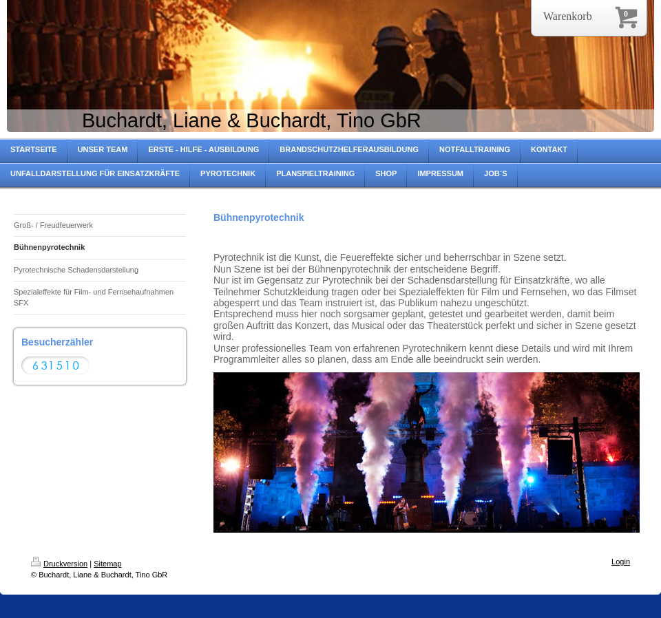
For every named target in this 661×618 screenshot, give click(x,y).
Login (620, 561)
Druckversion (59, 564)
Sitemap (107, 564)
